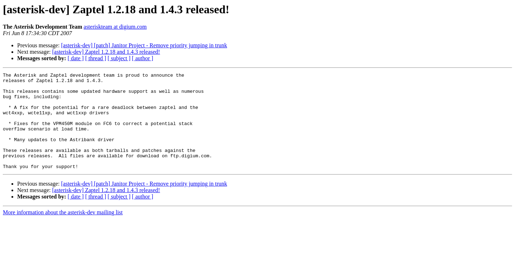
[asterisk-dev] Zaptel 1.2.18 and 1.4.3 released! (106, 52)
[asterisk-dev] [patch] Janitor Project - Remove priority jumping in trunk (144, 45)
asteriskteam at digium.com (115, 27)
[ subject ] (119, 58)
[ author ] (142, 58)
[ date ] (76, 58)
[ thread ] (95, 58)
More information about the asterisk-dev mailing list (63, 232)
